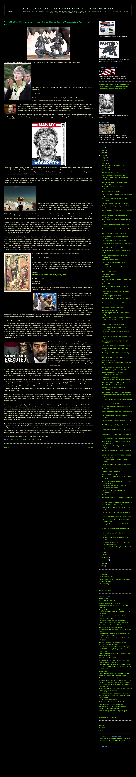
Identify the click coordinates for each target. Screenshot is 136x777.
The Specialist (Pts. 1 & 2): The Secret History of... (116, 392)
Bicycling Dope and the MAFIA (111, 191)
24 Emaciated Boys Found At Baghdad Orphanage (117, 438)
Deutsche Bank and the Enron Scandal (113, 175)
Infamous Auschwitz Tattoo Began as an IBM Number (114, 653)
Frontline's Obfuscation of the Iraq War (113, 307)
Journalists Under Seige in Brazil (111, 385)
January (104, 560)
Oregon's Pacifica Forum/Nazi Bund (109, 603)
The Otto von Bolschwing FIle (110, 474)
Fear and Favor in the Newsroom (111, 471)
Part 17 (101, 730)
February (105, 557)
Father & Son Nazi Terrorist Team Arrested (111, 704)
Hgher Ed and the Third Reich (107, 658)
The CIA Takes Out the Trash (110, 310)
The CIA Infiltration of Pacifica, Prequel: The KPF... (116, 357)
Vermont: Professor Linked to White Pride (111, 625)
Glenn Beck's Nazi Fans (106, 618)
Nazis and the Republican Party (108, 601)
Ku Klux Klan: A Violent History (108, 699)
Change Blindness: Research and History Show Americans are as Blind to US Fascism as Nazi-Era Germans (114, 612)
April (103, 554)
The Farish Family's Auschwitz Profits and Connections (115, 664)
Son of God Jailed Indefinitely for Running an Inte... (117, 505)
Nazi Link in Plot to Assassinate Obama (110, 627)
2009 (102, 150)
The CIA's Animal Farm (109, 271)
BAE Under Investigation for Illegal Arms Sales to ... (117, 317)
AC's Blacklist (103, 574)
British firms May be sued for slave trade (113, 170)
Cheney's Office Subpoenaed (110, 284)
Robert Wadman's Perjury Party (108, 717)
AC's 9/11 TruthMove (105, 581)
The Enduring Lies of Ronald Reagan (113, 382)
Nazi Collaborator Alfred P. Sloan (108, 644)
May (103, 552)
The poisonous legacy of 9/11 (110, 172)
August (104, 158)
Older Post (90, 447)
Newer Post (7, 447)
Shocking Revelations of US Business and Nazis (113, 642)
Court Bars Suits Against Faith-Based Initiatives (116, 345)
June (104, 163)
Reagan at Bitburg (104, 671)
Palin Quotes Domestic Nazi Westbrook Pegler (112, 616)
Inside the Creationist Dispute (110, 260)
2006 (102, 563)
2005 (102, 566)
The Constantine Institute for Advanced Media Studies (114, 579)
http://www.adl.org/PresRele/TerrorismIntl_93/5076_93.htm (49, 275)
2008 (102, 153)
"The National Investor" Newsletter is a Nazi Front (113, 693)
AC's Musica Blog (104, 584)
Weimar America (103, 598)
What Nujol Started (104, 656)
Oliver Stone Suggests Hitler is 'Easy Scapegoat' (113, 711)
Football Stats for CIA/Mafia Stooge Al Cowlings (116, 379)
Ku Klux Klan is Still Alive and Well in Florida (111, 702)
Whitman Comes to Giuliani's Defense (113, 324)
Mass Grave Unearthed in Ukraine (112, 404)
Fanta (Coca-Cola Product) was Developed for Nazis (114, 673)
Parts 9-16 (102, 728)
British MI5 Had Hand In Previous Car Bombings (116, 203)
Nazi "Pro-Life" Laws (105, 590)
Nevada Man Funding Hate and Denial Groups (112, 675)
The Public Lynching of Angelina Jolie (113, 248)
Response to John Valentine (110, 377)
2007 (102, 155)
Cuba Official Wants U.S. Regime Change (114, 241)
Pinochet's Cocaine (107, 495)
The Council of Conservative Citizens (109, 678)
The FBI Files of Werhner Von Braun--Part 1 (115, 469)
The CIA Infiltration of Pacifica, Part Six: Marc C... (116, 233)
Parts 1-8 (101, 725)
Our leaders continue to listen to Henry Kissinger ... (117, 502)
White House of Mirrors (108, 360)
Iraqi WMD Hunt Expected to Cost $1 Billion (115, 370)
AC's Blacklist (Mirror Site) (106, 577)
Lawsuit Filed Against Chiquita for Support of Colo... (117, 516)
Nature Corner (106, 277)
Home (49, 447)
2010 (102, 147)
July (103, 160)
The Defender (103, 651)
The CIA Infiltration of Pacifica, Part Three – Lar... (116, 367)
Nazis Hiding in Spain (108, 274)
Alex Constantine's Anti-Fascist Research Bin (68, 8)
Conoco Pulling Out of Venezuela (111, 296)
